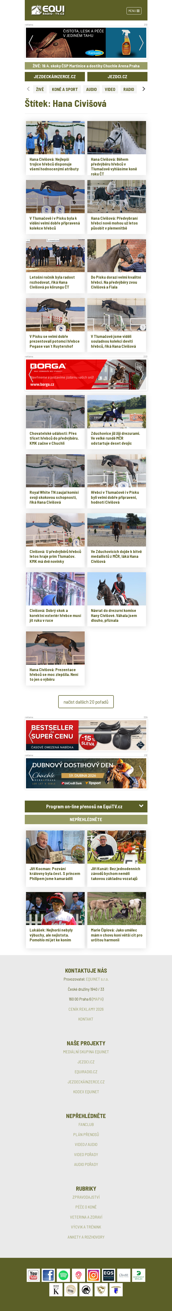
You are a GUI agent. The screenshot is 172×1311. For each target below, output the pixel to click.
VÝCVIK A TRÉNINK (86, 1226)
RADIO (128, 89)
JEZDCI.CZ (117, 76)
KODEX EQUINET (86, 1091)
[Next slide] (143, 89)
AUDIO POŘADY (86, 1164)
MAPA (97, 998)
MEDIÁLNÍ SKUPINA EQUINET (86, 1051)
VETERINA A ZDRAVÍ (86, 1217)
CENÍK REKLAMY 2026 (86, 1009)
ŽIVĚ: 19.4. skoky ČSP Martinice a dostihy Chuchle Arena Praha (86, 65)
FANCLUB (86, 1124)
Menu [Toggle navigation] (134, 11)
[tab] (86, 806)
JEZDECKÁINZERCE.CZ (55, 76)
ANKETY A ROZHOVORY (86, 1236)
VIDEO (110, 89)
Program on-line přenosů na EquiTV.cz (84, 806)
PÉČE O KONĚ (86, 1206)
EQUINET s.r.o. (97, 979)
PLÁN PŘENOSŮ (86, 1134)
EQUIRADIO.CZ (86, 1071)
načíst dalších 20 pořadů (86, 702)
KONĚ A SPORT (65, 89)
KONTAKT (85, 1018)
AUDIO (91, 89)
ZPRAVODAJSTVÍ (86, 1197)
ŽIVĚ (40, 89)
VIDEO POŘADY (86, 1154)
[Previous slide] (28, 89)
